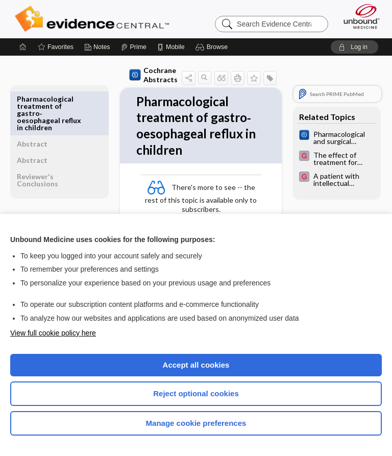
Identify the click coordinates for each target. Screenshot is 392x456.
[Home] (23, 47)
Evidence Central (94, 19)
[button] (213, 47)
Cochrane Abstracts (131, 75)
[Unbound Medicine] (358, 16)
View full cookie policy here (53, 333)
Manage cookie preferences (196, 423)
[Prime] (133, 47)
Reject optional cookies (196, 393)
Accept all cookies (196, 365)
